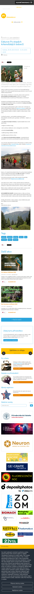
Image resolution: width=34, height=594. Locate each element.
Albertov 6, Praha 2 (21, 108)
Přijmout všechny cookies (17, 583)
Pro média (17, 10)
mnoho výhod (20, 337)
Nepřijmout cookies (17, 590)
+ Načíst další (16, 319)
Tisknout (5, 55)
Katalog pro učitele (6, 8)
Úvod (11, 37)
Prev (3, 353)
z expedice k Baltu (15, 144)
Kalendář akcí (16, 37)
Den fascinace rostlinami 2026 (9, 304)
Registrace (14, 7)
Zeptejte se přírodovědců (17, 8)
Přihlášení (20, 7)
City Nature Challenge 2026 (8, 272)
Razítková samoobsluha (27, 8)
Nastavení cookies (17, 587)
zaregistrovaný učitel (18, 363)
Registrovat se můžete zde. (17, 178)
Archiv (31, 402)
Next (30, 353)
